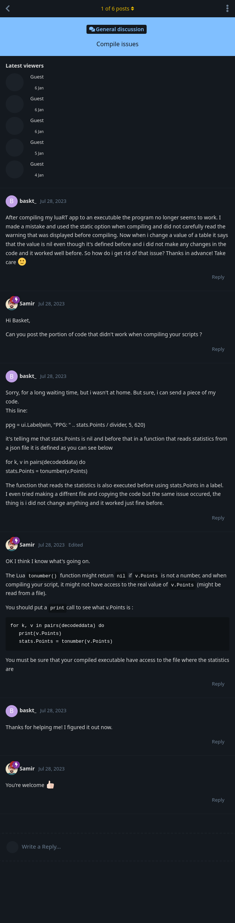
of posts (117, 8)
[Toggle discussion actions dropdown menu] (227, 8)
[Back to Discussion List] (7, 8)
